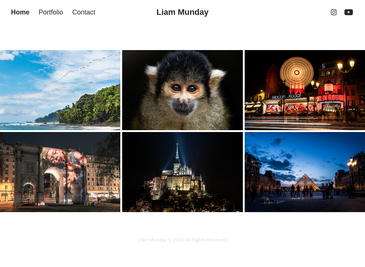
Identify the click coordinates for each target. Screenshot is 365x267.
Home (20, 12)
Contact (83, 12)
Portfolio (51, 12)
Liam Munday (182, 12)
